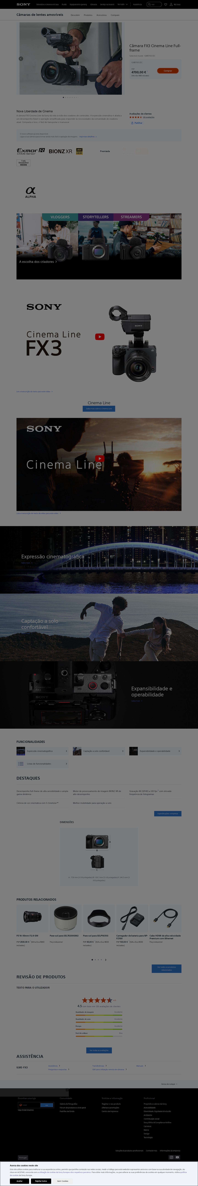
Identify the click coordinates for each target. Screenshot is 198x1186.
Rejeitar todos (41, 1181)
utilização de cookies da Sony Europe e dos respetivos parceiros (65, 1172)
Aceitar (20, 1181)
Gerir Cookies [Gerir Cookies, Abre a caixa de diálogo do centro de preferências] (62, 1181)
